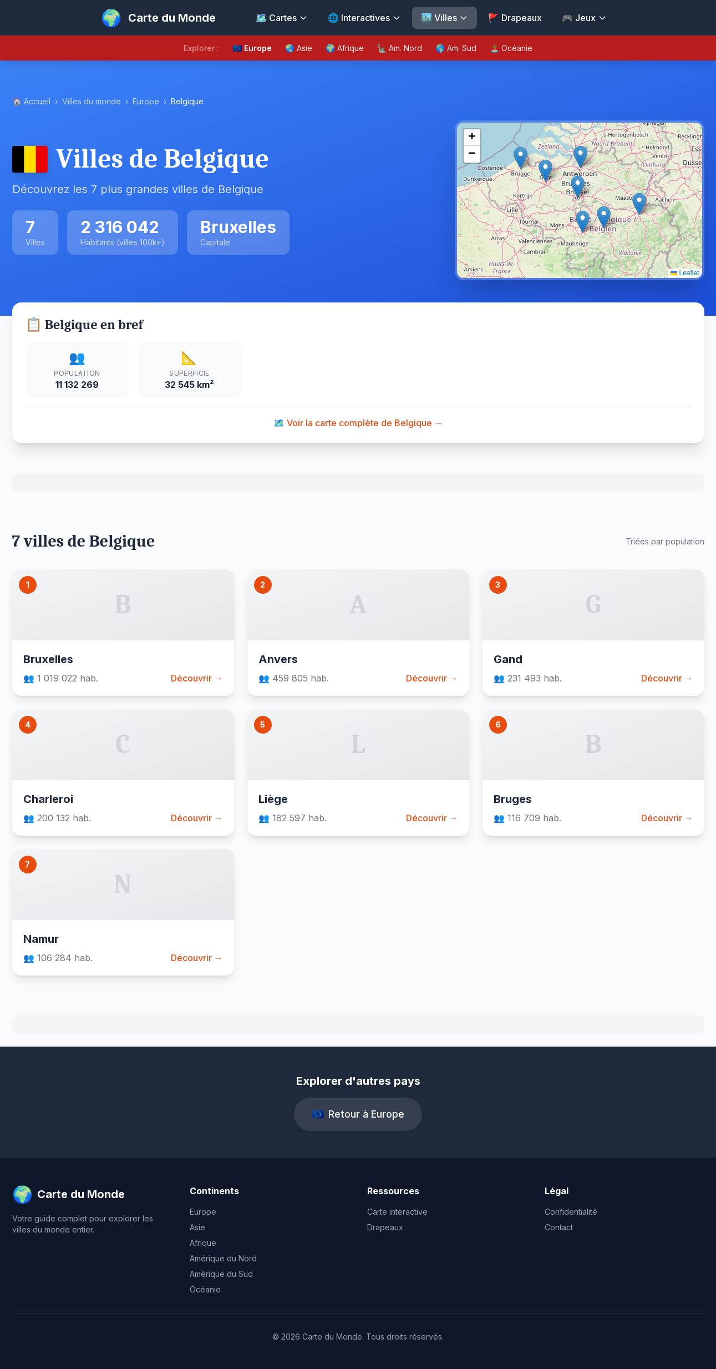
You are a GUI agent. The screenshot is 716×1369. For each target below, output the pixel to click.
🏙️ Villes (444, 17)
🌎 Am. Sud (455, 48)
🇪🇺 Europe (252, 48)
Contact (559, 1227)
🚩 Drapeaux (515, 17)
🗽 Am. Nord (399, 48)
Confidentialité (571, 1211)
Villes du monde (91, 101)
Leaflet (685, 273)
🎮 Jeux (584, 17)
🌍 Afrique (345, 48)
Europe (146, 101)
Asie (197, 1227)
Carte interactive (397, 1211)
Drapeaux (385, 1227)
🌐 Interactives (364, 17)
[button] (578, 186)
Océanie (205, 1289)
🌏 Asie (298, 48)
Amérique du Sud (221, 1274)
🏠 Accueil (31, 101)
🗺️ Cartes (282, 17)
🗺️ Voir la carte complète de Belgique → (358, 422)
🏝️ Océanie (511, 48)
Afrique (203, 1242)
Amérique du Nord (223, 1258)
